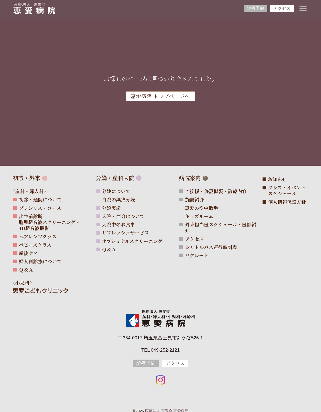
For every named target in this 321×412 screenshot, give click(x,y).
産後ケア (28, 253)
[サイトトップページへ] (34, 8)
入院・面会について (123, 216)
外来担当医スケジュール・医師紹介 (220, 227)
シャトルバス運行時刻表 (211, 247)
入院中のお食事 (118, 224)
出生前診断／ (49, 222)
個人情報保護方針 (287, 202)
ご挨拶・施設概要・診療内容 (216, 191)
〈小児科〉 (25, 282)
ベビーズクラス (35, 245)
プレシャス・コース (40, 208)
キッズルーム (202, 216)
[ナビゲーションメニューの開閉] (303, 8)
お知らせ (277, 179)
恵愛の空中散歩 (204, 208)
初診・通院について (40, 199)
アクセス (282, 8)
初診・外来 (26, 178)
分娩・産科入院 (115, 178)
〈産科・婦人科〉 (32, 191)
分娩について (116, 191)
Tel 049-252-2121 (160, 350)
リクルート (197, 255)
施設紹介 (194, 199)
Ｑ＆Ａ (26, 269)
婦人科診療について (40, 261)
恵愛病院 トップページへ (160, 96)
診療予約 (255, 8)
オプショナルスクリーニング (132, 241)
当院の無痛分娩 (121, 199)
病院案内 (190, 178)
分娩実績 (111, 208)
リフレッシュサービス (125, 232)
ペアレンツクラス (37, 236)
